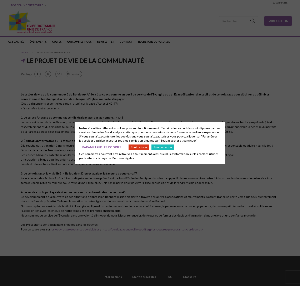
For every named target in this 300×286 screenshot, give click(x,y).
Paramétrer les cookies (101, 147)
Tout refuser (139, 147)
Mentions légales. (123, 158)
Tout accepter (163, 147)
